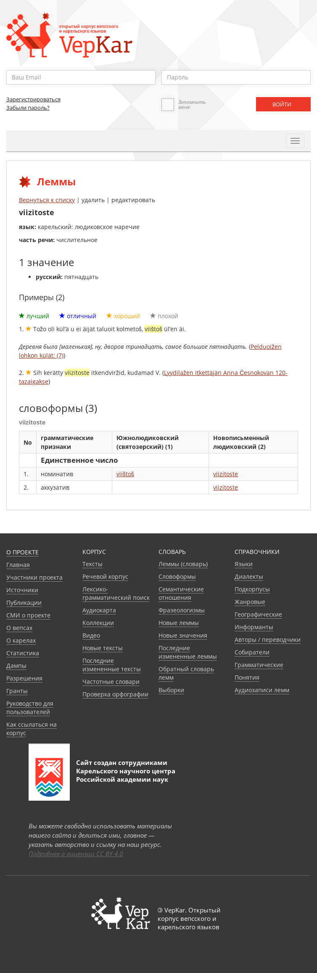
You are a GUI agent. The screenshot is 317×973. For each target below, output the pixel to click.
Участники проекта (34, 577)
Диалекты (249, 576)
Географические (258, 614)
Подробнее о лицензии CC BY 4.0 (76, 853)
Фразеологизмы (181, 610)
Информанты (254, 627)
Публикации (24, 602)
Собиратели (252, 652)
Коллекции (98, 623)
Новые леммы (178, 623)
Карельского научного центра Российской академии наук (125, 775)
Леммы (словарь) (183, 564)
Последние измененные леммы (187, 652)
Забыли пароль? (28, 107)
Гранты (17, 691)
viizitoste (225, 474)
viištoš (125, 474)
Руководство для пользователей (29, 707)
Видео (91, 635)
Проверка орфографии (115, 694)
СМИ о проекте (28, 615)
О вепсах (19, 628)
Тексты (92, 564)
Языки (244, 564)
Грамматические (259, 665)
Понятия (247, 677)
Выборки (171, 690)
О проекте (22, 552)
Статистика (22, 653)
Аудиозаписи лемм (262, 690)
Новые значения (182, 635)
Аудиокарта (99, 610)
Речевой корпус (105, 576)
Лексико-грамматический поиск (116, 593)
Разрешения (24, 678)
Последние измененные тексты (111, 665)
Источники (22, 590)
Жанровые (250, 602)
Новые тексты (102, 648)
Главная (18, 565)
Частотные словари (111, 682)
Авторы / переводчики (268, 639)
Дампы (16, 666)
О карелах (21, 640)
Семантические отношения (181, 593)
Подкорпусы (252, 589)
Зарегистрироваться (33, 99)
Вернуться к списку (47, 200)
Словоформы (177, 576)
